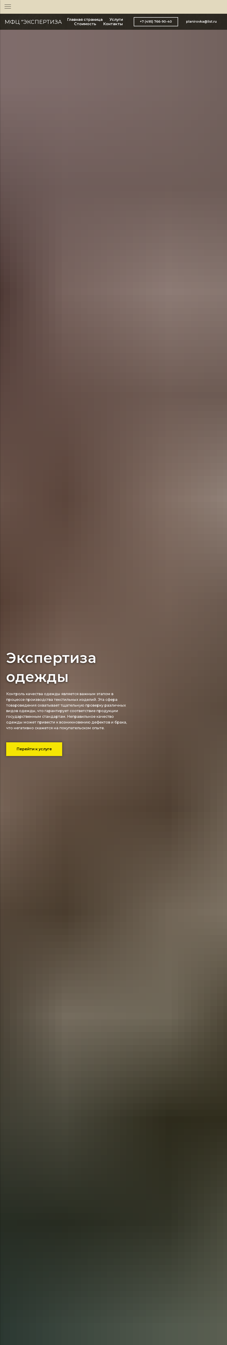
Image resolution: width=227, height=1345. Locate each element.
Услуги (116, 19)
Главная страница (85, 19)
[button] (156, 21)
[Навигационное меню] (8, 7)
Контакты (113, 24)
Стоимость (85, 24)
